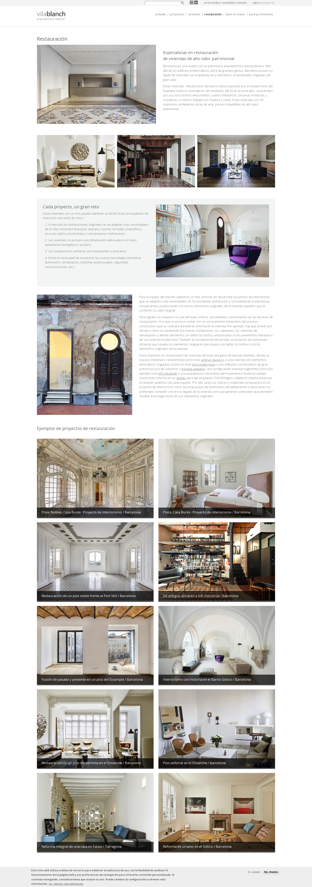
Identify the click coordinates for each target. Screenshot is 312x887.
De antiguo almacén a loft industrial (200, 595)
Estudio (160, 14)
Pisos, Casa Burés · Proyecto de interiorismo (206, 512)
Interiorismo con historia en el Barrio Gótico (207, 679)
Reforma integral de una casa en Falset (81, 846)
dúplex (181, 378)
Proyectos (177, 14)
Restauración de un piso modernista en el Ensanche (91, 762)
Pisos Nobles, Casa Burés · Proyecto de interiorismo (91, 512)
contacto (242, 2)
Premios (194, 14)
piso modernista (203, 364)
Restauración (213, 14)
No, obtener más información (66, 884)
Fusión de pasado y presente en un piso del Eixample (92, 679)
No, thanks (271, 872)
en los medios (212, 2)
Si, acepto (254, 872)
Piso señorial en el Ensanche (194, 762)
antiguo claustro (212, 360)
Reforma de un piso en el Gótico (197, 846)
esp (255, 2)
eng (266, 2)
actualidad (228, 2)
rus (272, 2)
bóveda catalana (193, 369)
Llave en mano (235, 14)
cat (260, 2)
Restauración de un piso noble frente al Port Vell (89, 595)
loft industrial (167, 373)
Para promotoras (261, 14)
